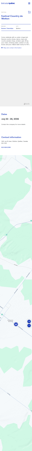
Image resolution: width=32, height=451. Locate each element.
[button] (16, 324)
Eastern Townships (7, 28)
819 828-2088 (6, 147)
